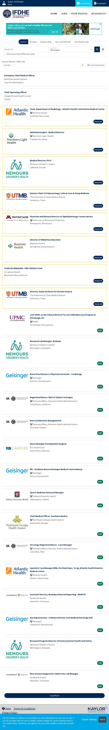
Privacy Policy (9, 712)
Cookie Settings (89, 719)
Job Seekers (84, 3)
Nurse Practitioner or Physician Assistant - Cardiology (56, 374)
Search (23, 41)
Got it (102, 719)
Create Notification (95, 65)
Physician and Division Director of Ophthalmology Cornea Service (61, 216)
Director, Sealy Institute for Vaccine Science (51, 291)
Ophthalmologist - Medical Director (47, 132)
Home (54, 13)
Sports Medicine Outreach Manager (47, 492)
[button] (103, 49)
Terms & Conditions (24, 708)
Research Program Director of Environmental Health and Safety (61, 641)
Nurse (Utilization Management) (45, 420)
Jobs (64, 13)
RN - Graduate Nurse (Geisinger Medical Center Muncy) (56, 469)
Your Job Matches (63, 41)
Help (6, 708)
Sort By (7, 65)
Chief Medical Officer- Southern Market (48, 516)
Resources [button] (98, 13)
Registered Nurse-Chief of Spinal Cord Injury (51, 397)
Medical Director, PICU (40, 160)
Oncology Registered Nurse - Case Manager (51, 544)
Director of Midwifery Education (45, 239)
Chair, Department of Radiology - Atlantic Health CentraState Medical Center (67, 109)
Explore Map (46, 41)
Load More (54, 695)
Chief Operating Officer (15, 92)
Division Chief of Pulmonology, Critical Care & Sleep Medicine (59, 193)
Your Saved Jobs (81, 41)
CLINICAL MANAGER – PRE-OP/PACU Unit (23, 268)
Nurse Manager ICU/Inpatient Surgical (48, 443)
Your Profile (79, 13)
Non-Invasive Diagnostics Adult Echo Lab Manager (54, 673)
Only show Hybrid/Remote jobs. (20, 54)
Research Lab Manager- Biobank (45, 341)
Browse (33, 41)
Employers (100, 3)
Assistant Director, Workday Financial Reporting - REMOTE (58, 594)
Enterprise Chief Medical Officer (19, 75)
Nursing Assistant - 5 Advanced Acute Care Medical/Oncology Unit (61, 617)
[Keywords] (26, 49)
